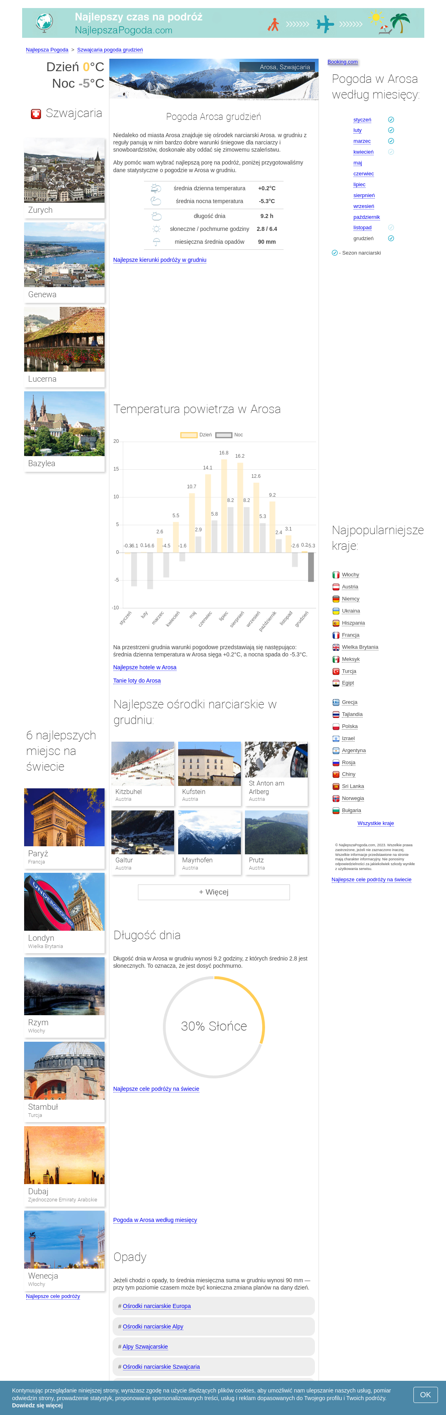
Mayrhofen (197, 860)
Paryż (38, 853)
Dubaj (38, 1191)
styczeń (362, 120)
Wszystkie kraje (376, 823)
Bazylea (41, 463)
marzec (362, 141)
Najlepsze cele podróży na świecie (156, 1089)
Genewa (42, 294)
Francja (36, 862)
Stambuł (43, 1107)
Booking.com (343, 62)
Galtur (124, 860)
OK (425, 1394)
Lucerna (42, 379)
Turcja (35, 1115)
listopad (363, 227)
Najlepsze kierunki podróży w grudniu (160, 260)
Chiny (348, 774)
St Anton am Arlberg (266, 787)
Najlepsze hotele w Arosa (145, 667)
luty (358, 130)
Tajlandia (352, 714)
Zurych (40, 210)
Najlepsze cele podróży (53, 1296)
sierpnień (364, 195)
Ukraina (351, 611)
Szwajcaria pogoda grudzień (110, 50)
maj (358, 163)
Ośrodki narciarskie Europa (157, 1306)
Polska (350, 726)
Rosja (348, 762)
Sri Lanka (353, 786)
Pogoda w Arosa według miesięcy (155, 1220)
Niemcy (350, 599)
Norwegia (353, 798)
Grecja (349, 702)
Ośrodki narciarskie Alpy (153, 1326)
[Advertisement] (214, 325)
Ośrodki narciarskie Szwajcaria (161, 1367)
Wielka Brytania (46, 946)
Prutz (256, 860)
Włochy (36, 1031)
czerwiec (364, 174)
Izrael (348, 738)
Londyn (41, 938)
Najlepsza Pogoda (47, 50)
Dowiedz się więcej (37, 1405)
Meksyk (351, 659)
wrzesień (364, 206)
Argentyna (354, 750)
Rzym (38, 1022)
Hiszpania (353, 623)
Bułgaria (351, 810)
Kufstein (194, 792)
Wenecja (43, 1276)
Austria (350, 587)
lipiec (360, 184)
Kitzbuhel (128, 792)
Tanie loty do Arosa (137, 680)
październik (367, 217)
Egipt (348, 683)
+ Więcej (213, 892)
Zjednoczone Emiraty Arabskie (62, 1200)
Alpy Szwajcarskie (145, 1346)
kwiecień (364, 152)
